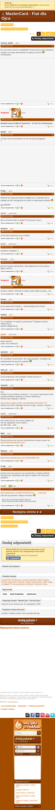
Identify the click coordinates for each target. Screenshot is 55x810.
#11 (52, 318)
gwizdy (46, 580)
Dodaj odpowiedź (44, 38)
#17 (52, 436)
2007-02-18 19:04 (7, 388)
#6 (52, 231)
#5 (52, 216)
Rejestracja (10, 556)
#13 (52, 355)
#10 (52, 302)
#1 (52, 46)
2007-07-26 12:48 (7, 469)
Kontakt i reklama (8, 709)
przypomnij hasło (35, 754)
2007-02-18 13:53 (7, 373)
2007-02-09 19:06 (7, 135)
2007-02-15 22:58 (7, 262)
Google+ (27, 715)
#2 (52, 119)
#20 (52, 489)
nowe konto (19, 754)
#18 (52, 454)
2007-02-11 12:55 (7, 216)
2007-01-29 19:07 (7, 46)
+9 (10, 486)
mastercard (31, 594)
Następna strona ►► (27, 511)
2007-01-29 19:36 (7, 119)
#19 (52, 469)
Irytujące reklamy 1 (22, 790)
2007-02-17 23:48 (7, 337)
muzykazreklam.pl (7, 24)
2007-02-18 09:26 (7, 355)
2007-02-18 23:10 (7, 417)
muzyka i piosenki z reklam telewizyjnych (14, 29)
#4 (52, 194)
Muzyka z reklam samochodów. (30, 582)
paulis (3, 213)
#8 (52, 262)
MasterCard (16, 580)
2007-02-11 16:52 (7, 247)
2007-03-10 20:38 (7, 454)
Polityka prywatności (37, 706)
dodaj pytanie (27, 621)
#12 (52, 337)
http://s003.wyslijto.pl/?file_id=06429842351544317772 (24, 403)
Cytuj (51, 104)
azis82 (3, 486)
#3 (52, 135)
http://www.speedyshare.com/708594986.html (20, 458)
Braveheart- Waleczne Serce (36, 584)
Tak (17, 104)
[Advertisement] (23, 163)
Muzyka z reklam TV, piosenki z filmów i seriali (27, 725)
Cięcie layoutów (13, 702)
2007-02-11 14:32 (7, 231)
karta (5, 594)
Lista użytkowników (8, 706)
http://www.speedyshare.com (13, 442)
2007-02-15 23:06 (7, 287)
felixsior (4, 259)
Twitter (52, 715)
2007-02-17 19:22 (7, 318)
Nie (22, 104)
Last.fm (42, 715)
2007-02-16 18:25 (7, 302)
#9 (52, 287)
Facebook (32, 715)
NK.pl (37, 715)
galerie (26, 782)
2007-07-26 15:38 (7, 489)
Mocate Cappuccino (9, 582)
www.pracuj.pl (18, 584)
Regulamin (22, 706)
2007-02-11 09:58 (7, 194)
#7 (52, 247)
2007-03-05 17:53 (7, 436)
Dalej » (50, 34)
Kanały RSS (6, 580)
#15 (52, 388)
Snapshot (5, 113)
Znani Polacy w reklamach (25, 793)
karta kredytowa (16, 594)
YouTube (47, 715)
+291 (20, 118)
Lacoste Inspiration (29, 580)
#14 (52, 373)
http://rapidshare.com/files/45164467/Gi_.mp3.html (23, 493)
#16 (52, 417)
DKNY (40, 580)
